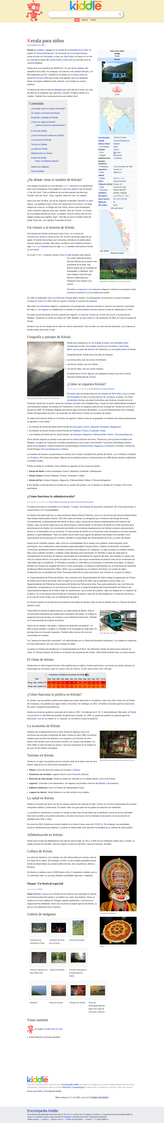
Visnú (66, 234)
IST (114, 199)
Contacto (88, 1119)
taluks (35, 458)
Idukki (102, 431)
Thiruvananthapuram (121, 141)
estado (61, 50)
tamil (75, 96)
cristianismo (96, 289)
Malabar (116, 144)
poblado (77, 71)
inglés (115, 147)
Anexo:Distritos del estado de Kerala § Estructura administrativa (71, 502)
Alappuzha (87, 434)
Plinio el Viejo (65, 255)
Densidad (103, 190)
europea (30, 301)
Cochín (41, 301)
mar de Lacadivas (107, 397)
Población (102, 184)
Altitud (101, 175)
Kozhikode (104, 427)
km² (120, 172)
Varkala (76, 770)
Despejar (115, 14)
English (93, 20)
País (102, 152)
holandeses (45, 306)
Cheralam (81, 201)
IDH (99, 196)
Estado (117, 59)
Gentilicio (102, 193)
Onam (40, 889)
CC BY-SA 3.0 (66, 1114)
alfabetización (60, 90)
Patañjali (44, 246)
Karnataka (48, 56)
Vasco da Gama (55, 298)
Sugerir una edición (99, 1097)
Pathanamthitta (99, 434)
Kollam (110, 434)
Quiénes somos (57, 1119)
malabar (40, 50)
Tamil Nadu (69, 56)
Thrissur (85, 431)
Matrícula (102, 202)
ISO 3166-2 (102, 205)
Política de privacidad (74, 1119)
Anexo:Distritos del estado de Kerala (101, 389)
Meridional (117, 155)
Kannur (86, 427)
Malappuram (115, 427)
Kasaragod (77, 427)
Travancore (93, 315)
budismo (73, 289)
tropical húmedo (119, 181)
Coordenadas (104, 138)
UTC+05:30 (121, 199)
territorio (91, 349)
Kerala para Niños (35, 1091)
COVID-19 (98, 824)
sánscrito (67, 189)
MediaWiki (103, 1117)
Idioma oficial (104, 144)
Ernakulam (94, 431)
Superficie (102, 169)
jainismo (83, 289)
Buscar (120, 14)
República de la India (79, 50)
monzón (92, 377)
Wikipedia (67, 1117)
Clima (100, 181)
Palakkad (31, 403)
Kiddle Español (33, 1119)
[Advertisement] (81, 29)
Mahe (69, 349)
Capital (101, 141)
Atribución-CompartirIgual (73, 1087)
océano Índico (55, 60)
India (118, 152)
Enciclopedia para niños (36, 45)
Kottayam (77, 434)
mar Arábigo (96, 343)
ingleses (45, 310)
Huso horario (103, 199)
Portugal (68, 298)
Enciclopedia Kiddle (70, 1085)
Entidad (101, 150)
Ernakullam (41, 446)
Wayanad (95, 427)
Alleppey (102, 783)
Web (76, 20)
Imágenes (84, 20)
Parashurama (33, 237)
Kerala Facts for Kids (53, 1029)
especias (93, 301)
